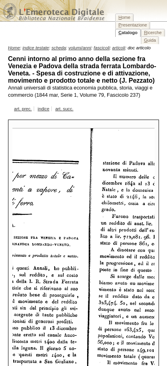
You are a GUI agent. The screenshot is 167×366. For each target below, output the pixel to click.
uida (150, 40)
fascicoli (102, 47)
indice (43, 108)
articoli (118, 47)
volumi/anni (80, 47)
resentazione (132, 24)
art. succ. (64, 108)
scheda (58, 47)
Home (14, 47)
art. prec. (23, 108)
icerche (153, 32)
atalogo (128, 32)
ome (124, 17)
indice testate (35, 47)
